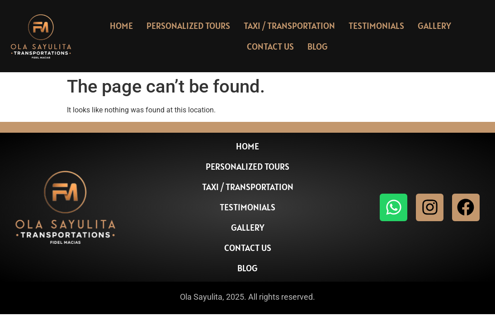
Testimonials (376, 26)
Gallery (434, 26)
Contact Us (270, 46)
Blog (317, 46)
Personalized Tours (188, 26)
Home (121, 26)
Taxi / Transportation (289, 26)
